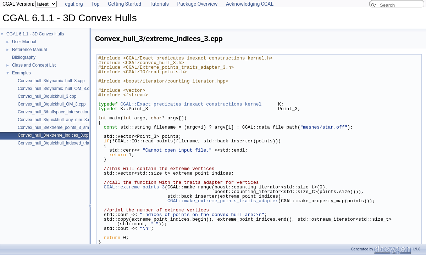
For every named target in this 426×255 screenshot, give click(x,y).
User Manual (24, 41)
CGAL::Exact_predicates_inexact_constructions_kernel (190, 104)
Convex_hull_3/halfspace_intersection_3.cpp (60, 111)
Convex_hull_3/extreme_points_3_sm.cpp (57, 127)
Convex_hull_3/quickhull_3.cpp (47, 96)
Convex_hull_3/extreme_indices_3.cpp (54, 135)
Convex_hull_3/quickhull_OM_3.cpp (51, 104)
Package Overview (197, 4)
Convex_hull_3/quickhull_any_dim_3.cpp (56, 119)
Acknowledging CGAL (249, 4)
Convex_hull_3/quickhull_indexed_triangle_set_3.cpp (68, 143)
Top (95, 4)
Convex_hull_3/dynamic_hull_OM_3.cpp (56, 88)
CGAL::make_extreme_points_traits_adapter (222, 201)
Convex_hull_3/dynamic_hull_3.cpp (51, 80)
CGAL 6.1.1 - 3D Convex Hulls (35, 34)
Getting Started (124, 4)
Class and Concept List (34, 65)
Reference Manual (29, 49)
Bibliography (23, 57)
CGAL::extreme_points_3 (134, 187)
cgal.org (74, 4)
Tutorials (159, 4)
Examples (21, 72)
